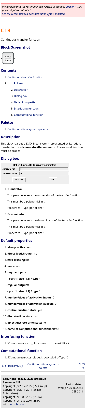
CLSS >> (82, 366)
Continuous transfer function (25, 77)
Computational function (28, 115)
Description (21, 90)
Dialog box (20, 96)
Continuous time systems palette (27, 129)
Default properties (25, 102)
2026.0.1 (71, 6)
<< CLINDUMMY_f (12, 366)
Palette (18, 83)
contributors (16, 404)
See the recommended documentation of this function (33, 14)
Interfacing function (26, 108)
